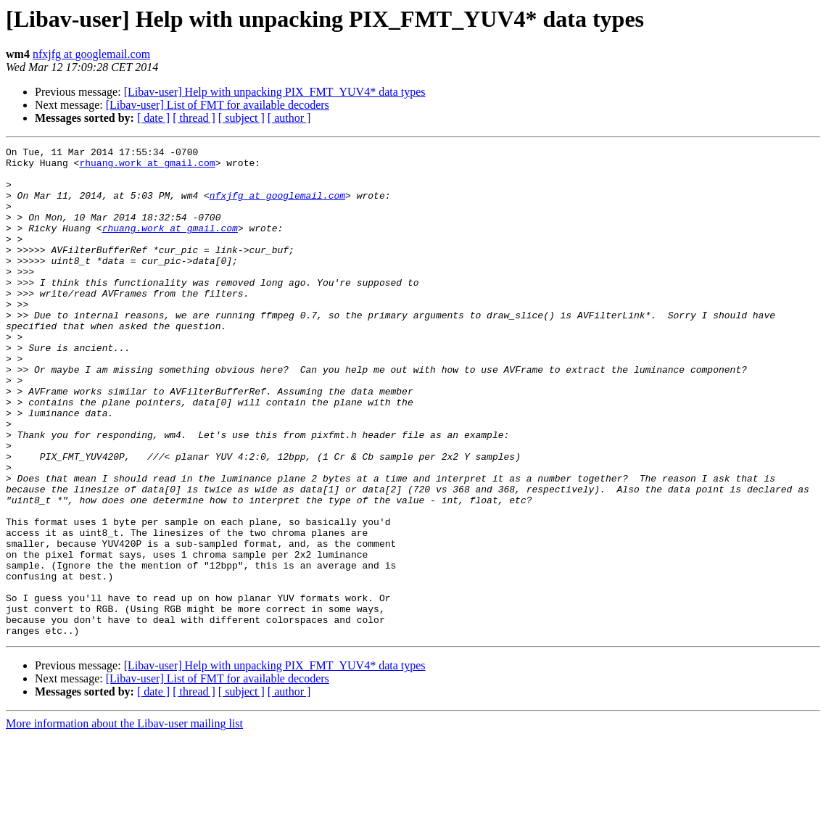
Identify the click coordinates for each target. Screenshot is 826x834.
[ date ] (153, 118)
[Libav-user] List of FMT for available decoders (217, 105)
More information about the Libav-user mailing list (124, 821)
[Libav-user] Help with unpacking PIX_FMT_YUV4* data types (275, 92)
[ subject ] (241, 118)
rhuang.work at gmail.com (147, 166)
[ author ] (289, 118)
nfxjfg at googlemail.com (91, 54)
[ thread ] (194, 118)
